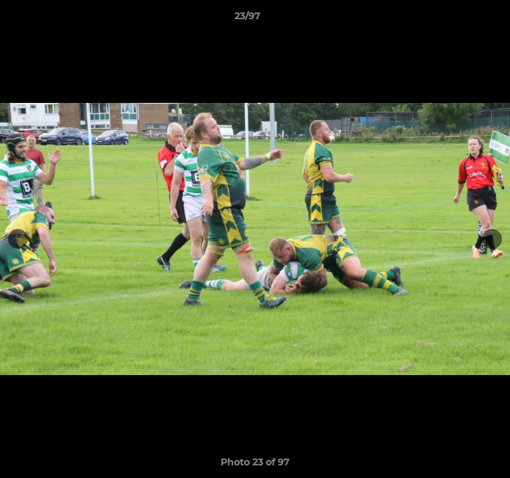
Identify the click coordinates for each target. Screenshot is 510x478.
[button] (462, 19)
